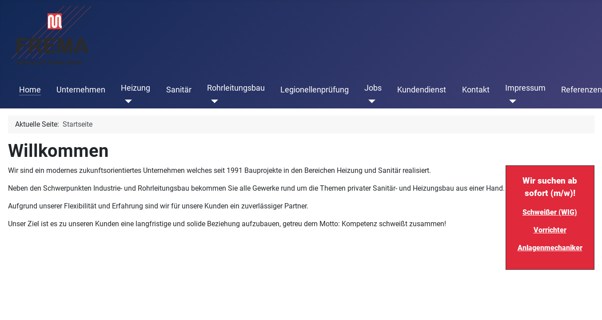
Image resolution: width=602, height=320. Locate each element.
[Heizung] (126, 101)
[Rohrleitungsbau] (212, 101)
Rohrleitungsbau (236, 88)
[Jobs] (369, 101)
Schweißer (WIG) (549, 212)
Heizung (135, 88)
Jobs (373, 88)
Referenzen (581, 89)
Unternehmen (80, 89)
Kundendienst (421, 89)
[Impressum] (510, 101)
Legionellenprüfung (314, 89)
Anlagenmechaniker (550, 248)
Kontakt (476, 89)
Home (30, 89)
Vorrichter (550, 230)
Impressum (525, 88)
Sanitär (178, 89)
